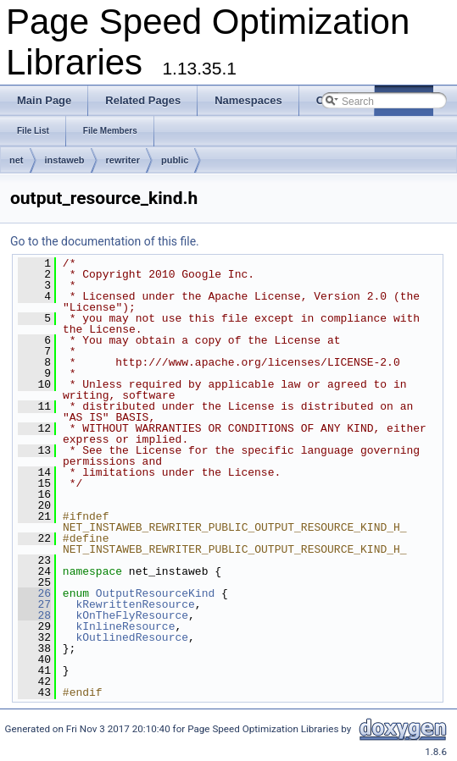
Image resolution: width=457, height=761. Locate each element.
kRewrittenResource (134, 604)
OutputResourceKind (155, 593)
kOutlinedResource (131, 637)
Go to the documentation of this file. (104, 241)
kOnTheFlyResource (131, 615)
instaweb (65, 160)
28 (34, 615)
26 (34, 593)
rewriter (123, 160)
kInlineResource (125, 626)
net (16, 160)
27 (34, 604)
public (174, 160)
